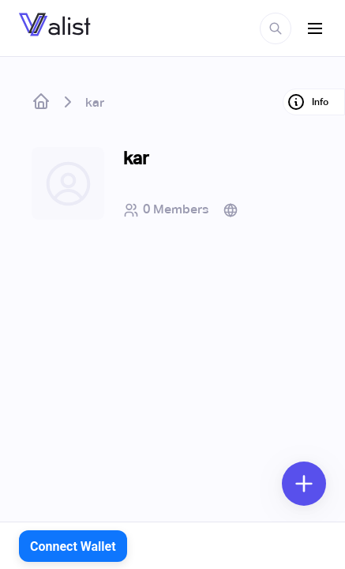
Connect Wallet (73, 546)
